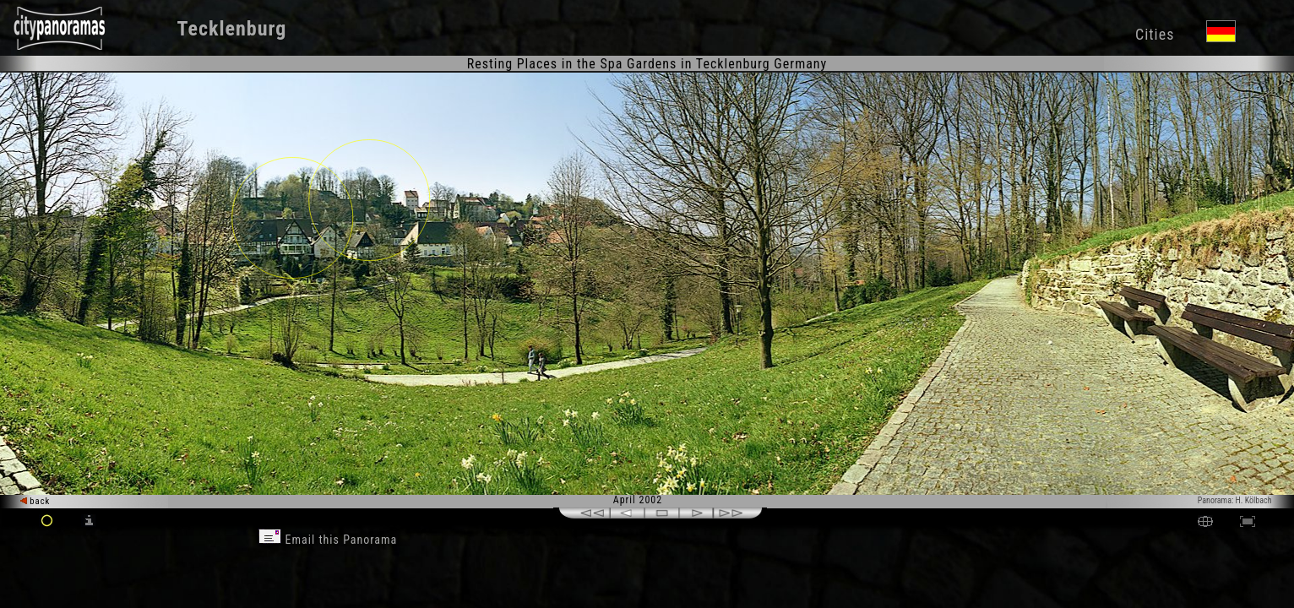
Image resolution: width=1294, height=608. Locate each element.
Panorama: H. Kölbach (1235, 500)
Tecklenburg (231, 29)
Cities (1154, 34)
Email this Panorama (327, 539)
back (35, 501)
